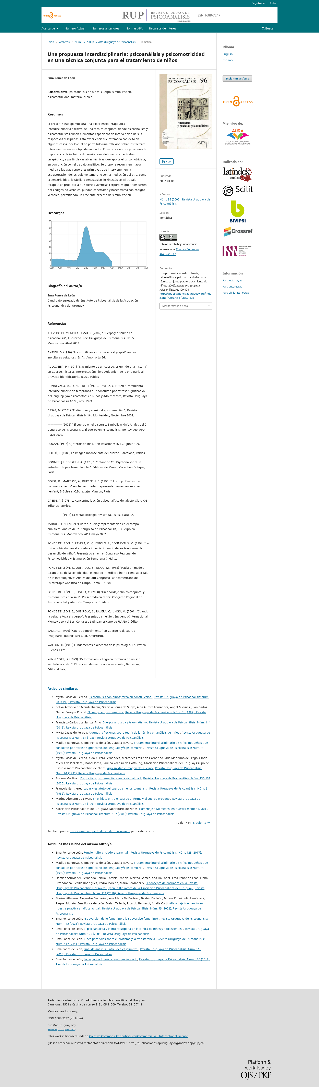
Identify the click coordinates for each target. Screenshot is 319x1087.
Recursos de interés (162, 28)
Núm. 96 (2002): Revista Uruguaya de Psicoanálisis (105, 42)
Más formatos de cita (175, 306)
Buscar (268, 28)
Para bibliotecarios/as (236, 292)
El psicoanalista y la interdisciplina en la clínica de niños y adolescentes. (133, 929)
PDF (168, 161)
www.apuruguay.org (62, 1029)
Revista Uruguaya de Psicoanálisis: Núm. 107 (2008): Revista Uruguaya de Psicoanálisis (115, 814)
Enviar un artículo (237, 78)
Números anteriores (105, 28)
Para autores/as (232, 286)
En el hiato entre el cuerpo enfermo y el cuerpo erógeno (131, 799)
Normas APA (134, 28)
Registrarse (258, 3)
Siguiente (199, 823)
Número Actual (75, 28)
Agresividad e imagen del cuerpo (130, 768)
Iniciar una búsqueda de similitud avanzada (100, 831)
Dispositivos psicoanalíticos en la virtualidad (111, 778)
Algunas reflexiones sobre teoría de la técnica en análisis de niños (134, 732)
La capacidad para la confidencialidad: (110, 959)
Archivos (64, 42)
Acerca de (49, 28)
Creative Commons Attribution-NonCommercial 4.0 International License (138, 1036)
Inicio (51, 42)
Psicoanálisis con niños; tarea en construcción (120, 697)
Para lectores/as (232, 280)
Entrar (273, 3)
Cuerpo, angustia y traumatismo (125, 722)
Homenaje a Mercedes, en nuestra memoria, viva (173, 809)
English (228, 54)
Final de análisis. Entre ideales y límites (111, 949)
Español (228, 60)
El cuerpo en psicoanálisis (105, 712)
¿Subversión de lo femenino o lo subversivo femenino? (121, 918)
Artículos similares (63, 688)
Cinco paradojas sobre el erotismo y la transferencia (120, 939)
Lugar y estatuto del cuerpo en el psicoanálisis (115, 788)
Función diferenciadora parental (106, 852)
